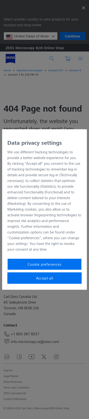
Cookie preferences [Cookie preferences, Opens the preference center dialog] (44, 264)
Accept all (44, 277)
